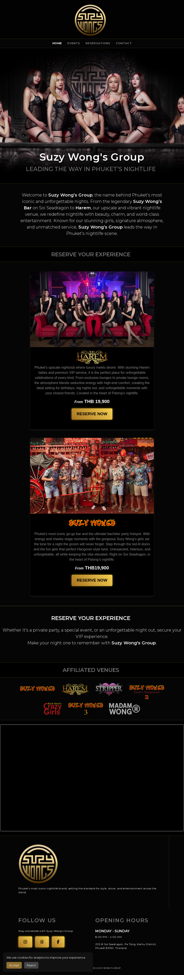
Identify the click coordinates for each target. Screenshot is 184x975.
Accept (14, 965)
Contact (124, 43)
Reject (31, 965)
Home (57, 43)
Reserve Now (92, 414)
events (73, 43)
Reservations (97, 43)
